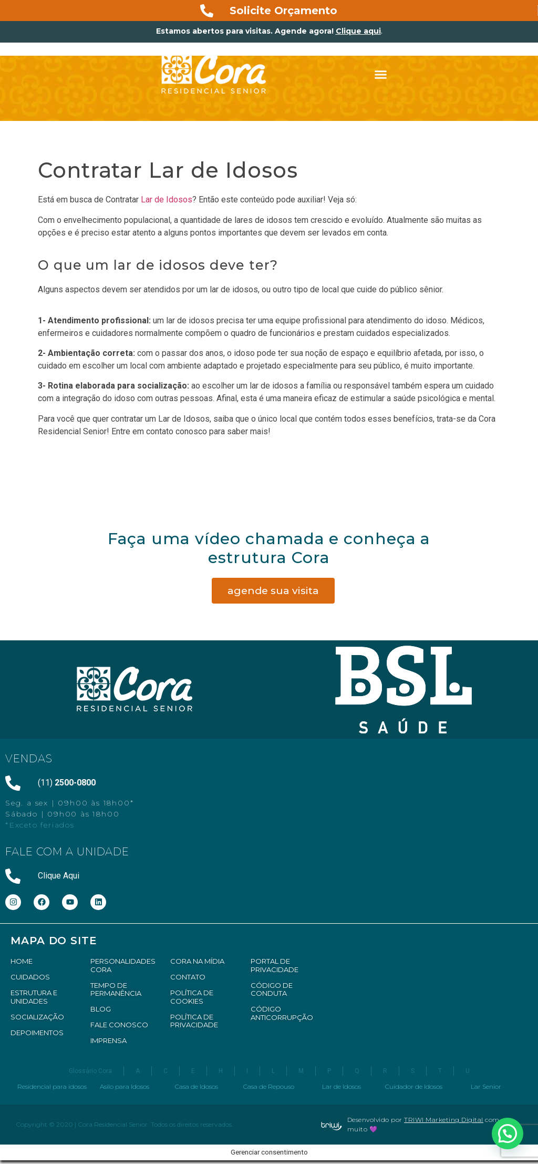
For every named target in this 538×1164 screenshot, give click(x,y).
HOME (22, 961)
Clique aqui (358, 31)
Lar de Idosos (166, 200)
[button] (381, 75)
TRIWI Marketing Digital (443, 1120)
